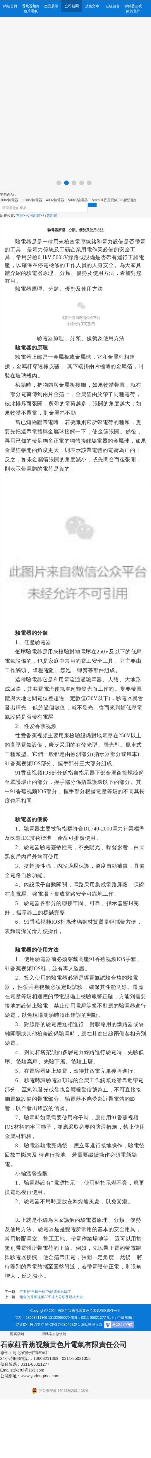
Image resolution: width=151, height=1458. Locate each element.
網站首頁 (10, 6)
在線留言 (113, 6)
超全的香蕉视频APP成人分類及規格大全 (51, 1297)
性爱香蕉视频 (40, 726)
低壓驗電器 (37, 642)
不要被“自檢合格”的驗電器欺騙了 (45, 1292)
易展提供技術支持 (30, 1325)
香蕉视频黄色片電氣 (31, 8)
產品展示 (51, 6)
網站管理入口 (91, 1325)
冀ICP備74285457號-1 (62, 1325)
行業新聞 (50, 215)
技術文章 (92, 6)
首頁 (19, 215)
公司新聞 (72, 6)
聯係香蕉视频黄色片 (133, 8)
